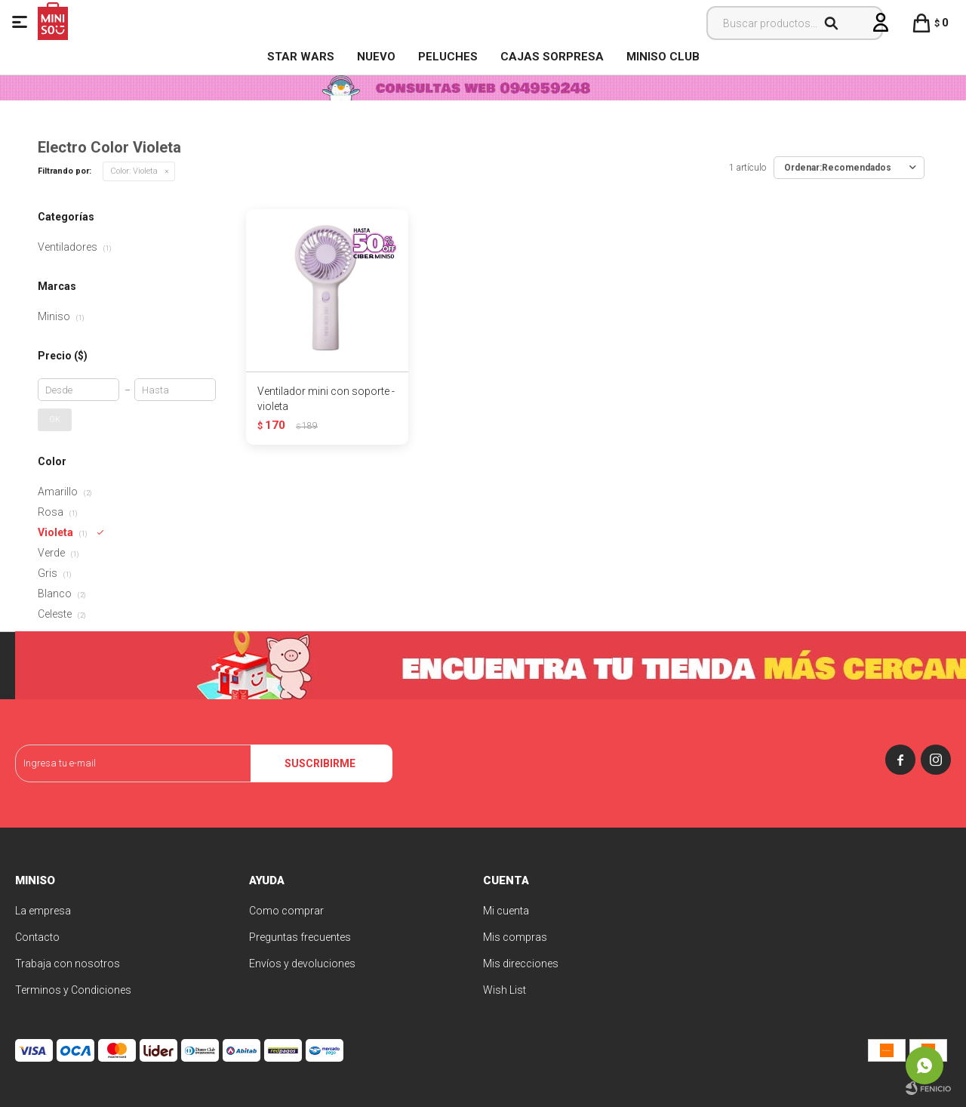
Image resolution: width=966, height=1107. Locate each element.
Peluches (448, 56)
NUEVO (376, 56)
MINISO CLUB (663, 56)
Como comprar (286, 911)
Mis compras (515, 937)
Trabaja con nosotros (67, 963)
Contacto (37, 937)
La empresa (43, 911)
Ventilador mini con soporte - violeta (326, 398)
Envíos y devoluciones (302, 963)
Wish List (504, 990)
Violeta (134, 171)
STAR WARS (300, 56)
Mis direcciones (520, 963)
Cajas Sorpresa (552, 56)
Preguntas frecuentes (300, 937)
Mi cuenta (506, 911)
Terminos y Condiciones (73, 990)
